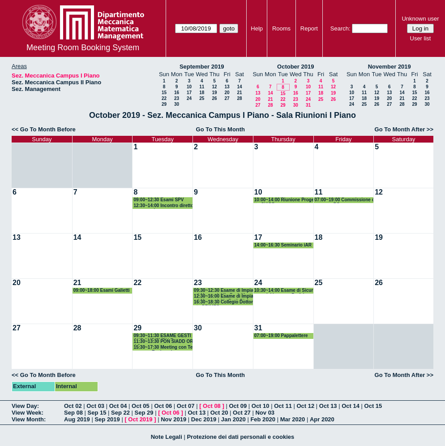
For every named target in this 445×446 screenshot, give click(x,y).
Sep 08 (73, 412)
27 (226, 98)
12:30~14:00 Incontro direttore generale (163, 206)
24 (189, 98)
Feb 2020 (262, 419)
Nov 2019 (173, 419)
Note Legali (166, 436)
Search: (340, 28)
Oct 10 (261, 406)
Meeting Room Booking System (82, 47)
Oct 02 (73, 406)
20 (226, 92)
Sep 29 (144, 412)
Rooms (281, 28)
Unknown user (420, 18)
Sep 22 (120, 412)
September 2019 (202, 66)
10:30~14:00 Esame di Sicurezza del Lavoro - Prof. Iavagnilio (283, 291)
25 (201, 98)
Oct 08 (212, 406)
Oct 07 (186, 406)
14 (239, 86)
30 (176, 104)
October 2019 (295, 66)
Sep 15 (97, 412)
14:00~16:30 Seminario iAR (283, 244)
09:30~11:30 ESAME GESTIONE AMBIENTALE (162, 336)
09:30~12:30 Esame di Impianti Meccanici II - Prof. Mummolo (223, 291)
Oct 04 (118, 406)
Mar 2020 (292, 419)
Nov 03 (264, 412)
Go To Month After (400, 129)
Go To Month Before (48, 129)
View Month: (29, 419)
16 (176, 92)
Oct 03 (95, 406)
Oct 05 (141, 406)
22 (164, 98)
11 (201, 86)
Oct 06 (163, 406)
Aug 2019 (77, 419)
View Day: (25, 406)
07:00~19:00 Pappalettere (281, 335)
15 (164, 92)
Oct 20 (219, 412)
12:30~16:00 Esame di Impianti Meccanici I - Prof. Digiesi (223, 296)
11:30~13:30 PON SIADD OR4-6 (163, 342)
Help (257, 28)
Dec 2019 (203, 419)
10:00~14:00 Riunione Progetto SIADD (284, 200)
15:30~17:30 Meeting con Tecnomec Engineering (163, 348)
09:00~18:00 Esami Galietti (101, 290)
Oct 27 (242, 412)
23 (176, 98)
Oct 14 (350, 406)
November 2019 (389, 66)
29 (164, 104)
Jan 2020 (233, 419)
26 (214, 98)
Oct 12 (306, 406)
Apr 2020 (322, 419)
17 (189, 92)
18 (201, 92)
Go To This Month (220, 129)
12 (214, 86)
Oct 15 (373, 406)
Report (309, 28)
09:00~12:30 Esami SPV (158, 199)
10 (189, 86)
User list (420, 38)
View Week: (27, 412)
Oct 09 (238, 406)
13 (226, 86)
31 (308, 105)
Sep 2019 (107, 419)
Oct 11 (283, 406)
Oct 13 (328, 406)
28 (239, 98)
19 (214, 92)
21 (239, 92)
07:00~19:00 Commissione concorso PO (345, 200)
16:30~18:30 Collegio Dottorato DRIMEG (223, 302)
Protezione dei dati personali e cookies (240, 436)
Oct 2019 (140, 419)
